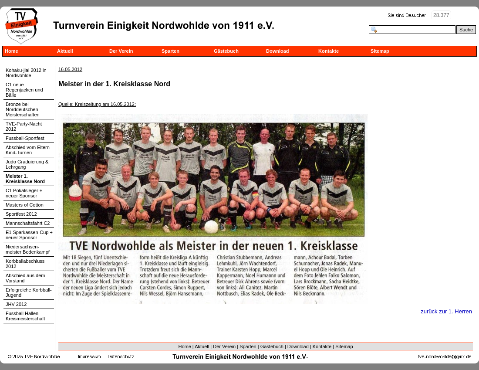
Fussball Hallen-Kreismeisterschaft (25, 316)
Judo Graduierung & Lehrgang (27, 164)
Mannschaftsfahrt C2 (28, 223)
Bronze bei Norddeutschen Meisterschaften (23, 109)
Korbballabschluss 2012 (25, 263)
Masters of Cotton (25, 204)
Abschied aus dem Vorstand (25, 278)
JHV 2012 (16, 304)
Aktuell (65, 51)
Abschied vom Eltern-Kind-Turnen (28, 150)
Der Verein (121, 51)
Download (277, 51)
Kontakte (328, 51)
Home (11, 51)
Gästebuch (226, 51)
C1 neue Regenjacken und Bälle (24, 90)
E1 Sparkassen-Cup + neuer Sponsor (29, 235)
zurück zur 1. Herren (446, 311)
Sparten (170, 51)
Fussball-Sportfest (25, 138)
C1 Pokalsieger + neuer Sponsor (24, 193)
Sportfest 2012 (21, 214)
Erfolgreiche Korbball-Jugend (29, 292)
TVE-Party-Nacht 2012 (24, 126)
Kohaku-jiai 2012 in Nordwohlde (26, 73)
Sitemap (380, 51)
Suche (466, 29)
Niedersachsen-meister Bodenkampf (28, 249)
